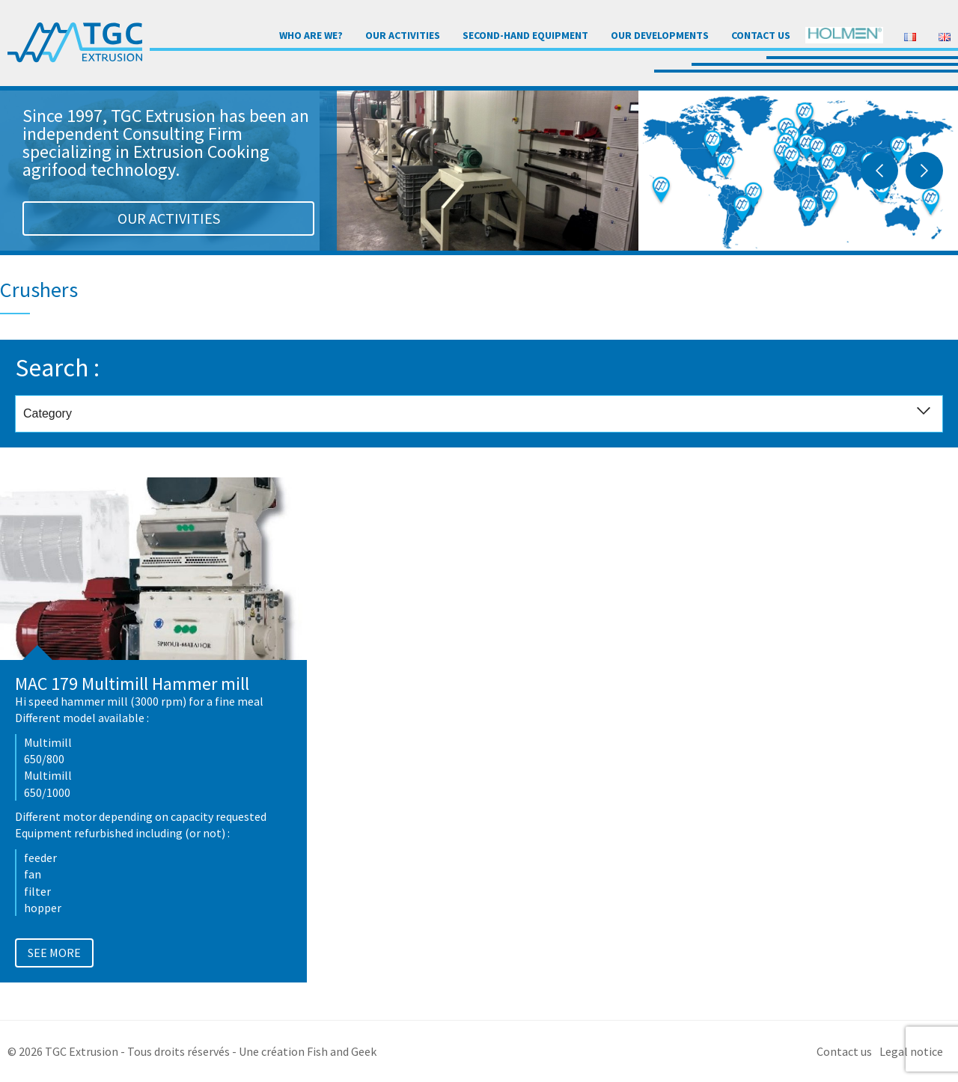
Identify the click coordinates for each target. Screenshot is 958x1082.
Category (482, 414)
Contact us (760, 35)
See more (54, 952)
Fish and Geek (341, 1051)
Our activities (402, 35)
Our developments (660, 35)
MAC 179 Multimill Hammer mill (132, 683)
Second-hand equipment (525, 35)
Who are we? (311, 35)
